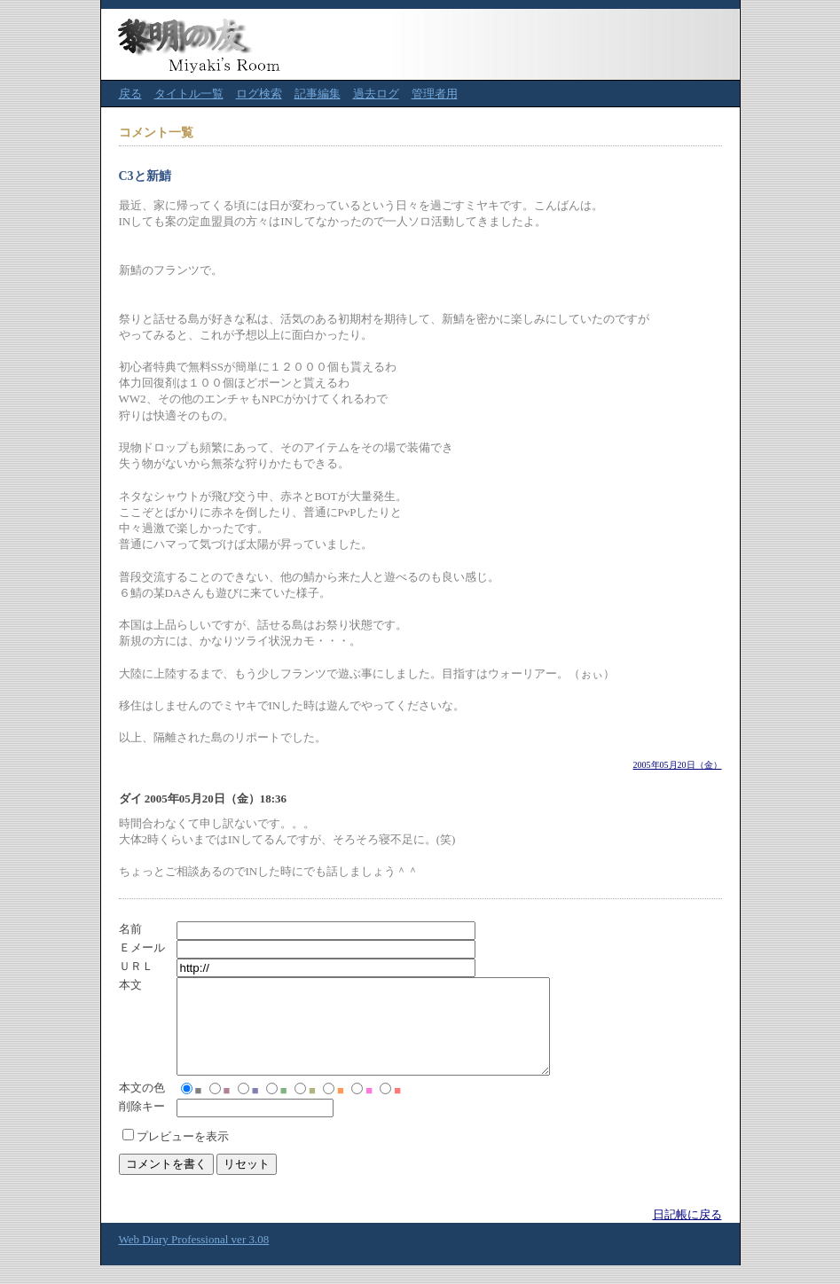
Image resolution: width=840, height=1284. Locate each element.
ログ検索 (259, 93)
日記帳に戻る (687, 1233)
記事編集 (317, 93)
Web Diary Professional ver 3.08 (194, 1257)
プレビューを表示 (183, 1155)
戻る (130, 93)
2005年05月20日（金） (677, 765)
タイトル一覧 (189, 93)
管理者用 (435, 93)
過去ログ (376, 93)
